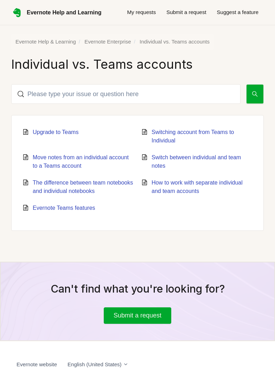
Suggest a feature (237, 12)
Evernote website (37, 364)
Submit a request (186, 12)
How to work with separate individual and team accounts (197, 187)
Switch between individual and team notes (196, 161)
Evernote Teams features (64, 208)
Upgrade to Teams (55, 132)
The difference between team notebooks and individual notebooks (83, 187)
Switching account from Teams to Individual (193, 136)
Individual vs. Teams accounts (175, 42)
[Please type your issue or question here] (126, 94)
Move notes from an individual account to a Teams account (81, 161)
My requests (141, 12)
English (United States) (98, 364)
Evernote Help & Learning (45, 42)
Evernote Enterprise (107, 42)
